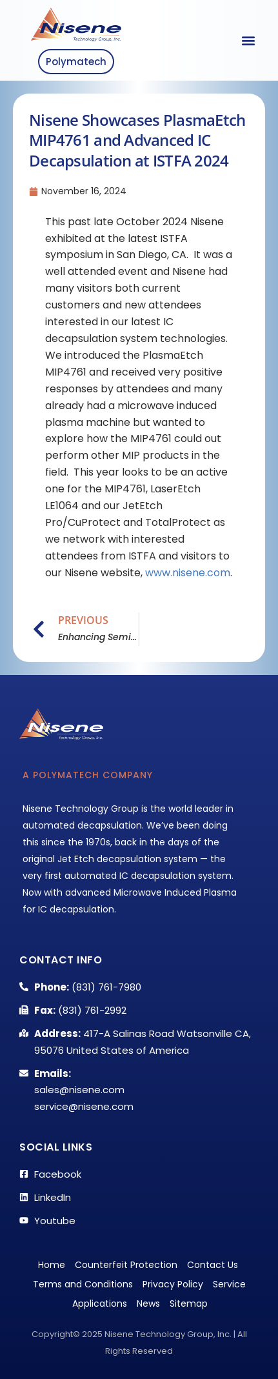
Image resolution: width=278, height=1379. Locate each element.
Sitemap (189, 1303)
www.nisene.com (187, 572)
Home (51, 1264)
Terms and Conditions (83, 1284)
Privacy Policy (173, 1284)
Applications (99, 1303)
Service (229, 1284)
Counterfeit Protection (126, 1264)
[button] (248, 40)
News (148, 1303)
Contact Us (212, 1264)
